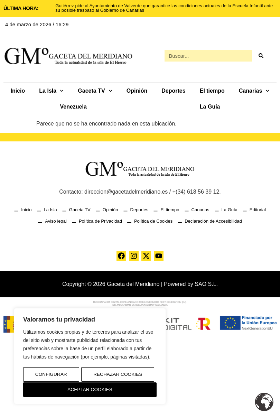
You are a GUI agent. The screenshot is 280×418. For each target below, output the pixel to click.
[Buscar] (260, 56)
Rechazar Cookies (118, 375)
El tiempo (212, 91)
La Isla (51, 90)
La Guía (210, 107)
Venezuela (73, 107)
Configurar (51, 375)
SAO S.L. (206, 284)
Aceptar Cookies (90, 389)
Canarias (254, 90)
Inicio (18, 91)
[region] (90, 356)
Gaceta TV (95, 90)
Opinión (137, 91)
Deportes (173, 91)
